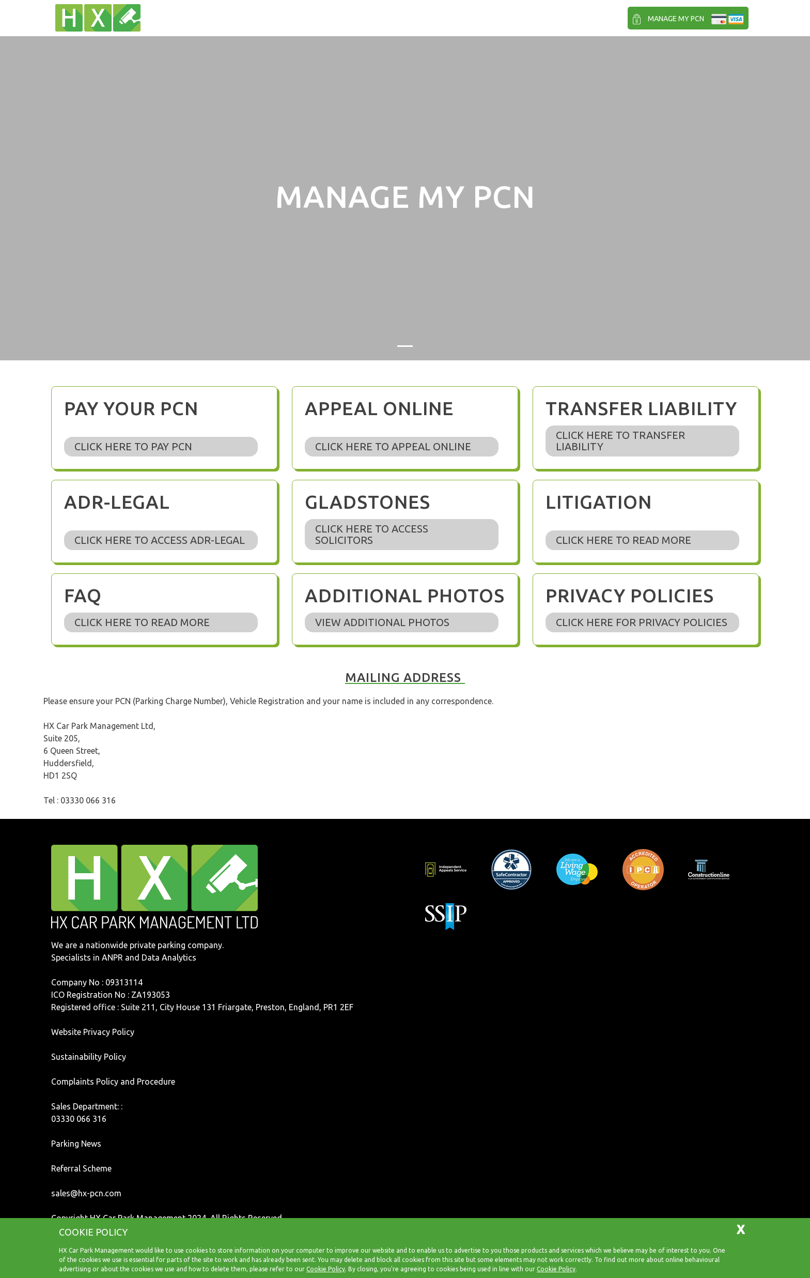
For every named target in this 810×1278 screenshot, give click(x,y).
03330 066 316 (78, 1118)
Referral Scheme (81, 1168)
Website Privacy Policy (92, 1032)
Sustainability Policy (88, 1056)
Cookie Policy (325, 1269)
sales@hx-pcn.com (86, 1193)
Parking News (76, 1143)
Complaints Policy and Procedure (113, 1081)
